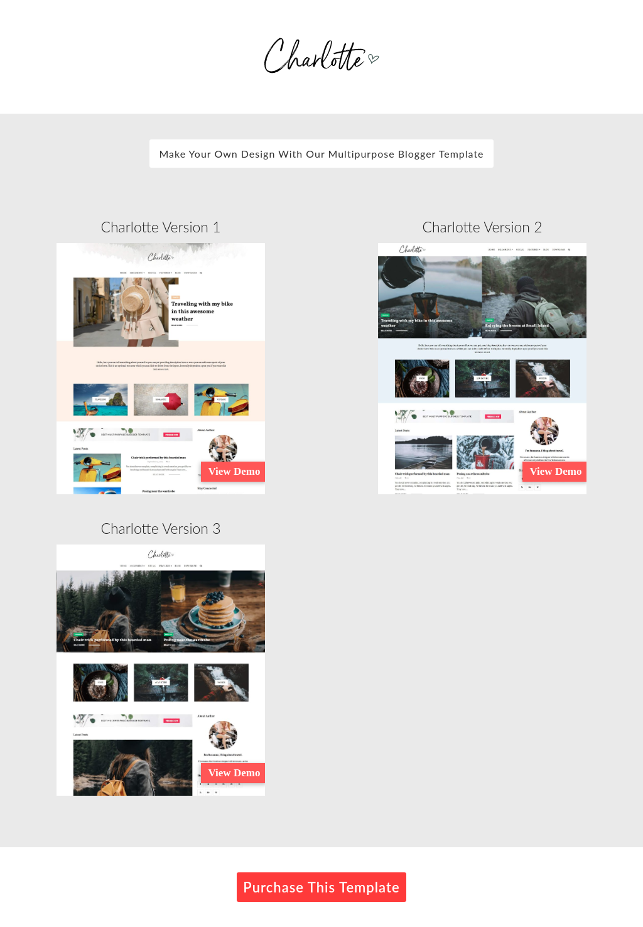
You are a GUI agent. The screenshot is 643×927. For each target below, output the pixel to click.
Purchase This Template (321, 887)
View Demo (234, 471)
